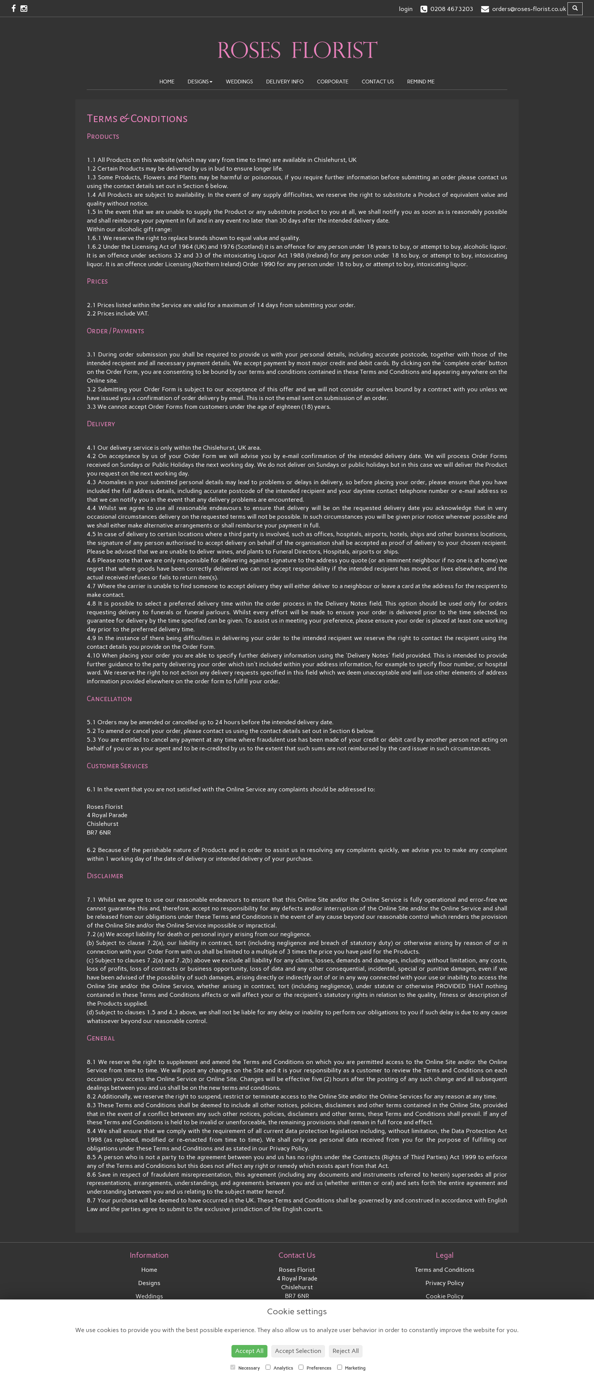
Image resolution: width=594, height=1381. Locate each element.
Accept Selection (298, 1350)
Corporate (333, 81)
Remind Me (421, 81)
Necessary (245, 1368)
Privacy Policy (444, 1283)
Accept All (249, 1350)
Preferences (315, 1368)
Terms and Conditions (444, 1269)
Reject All (346, 1350)
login (406, 9)
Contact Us (378, 81)
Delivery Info (285, 81)
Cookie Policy (445, 1296)
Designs (200, 81)
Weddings (239, 81)
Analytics (279, 1368)
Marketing (351, 1368)
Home (167, 81)
